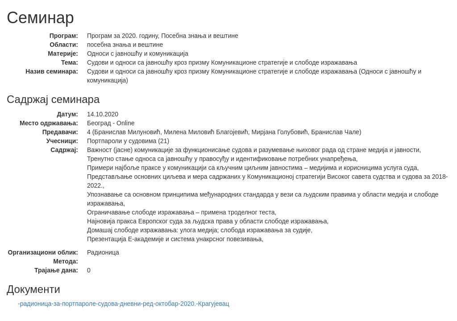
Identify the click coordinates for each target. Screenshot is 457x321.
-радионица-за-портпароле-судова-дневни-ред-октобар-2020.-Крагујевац (123, 303)
